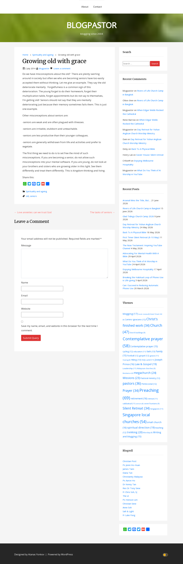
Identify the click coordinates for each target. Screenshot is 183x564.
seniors (33, 196)
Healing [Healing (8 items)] (126, 360)
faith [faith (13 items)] (151, 351)
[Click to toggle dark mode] (166, 554)
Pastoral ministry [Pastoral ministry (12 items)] (150, 378)
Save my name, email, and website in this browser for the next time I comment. (59, 328)
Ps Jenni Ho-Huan (131, 465)
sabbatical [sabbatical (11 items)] (129, 403)
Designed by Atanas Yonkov (29, 554)
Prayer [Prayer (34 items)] (131, 390)
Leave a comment (61, 68)
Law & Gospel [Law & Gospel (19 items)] (146, 364)
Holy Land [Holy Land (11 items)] (148, 360)
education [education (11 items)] (140, 351)
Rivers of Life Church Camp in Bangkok (141, 208)
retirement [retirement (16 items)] (139, 398)
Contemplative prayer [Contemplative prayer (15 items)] (144, 346)
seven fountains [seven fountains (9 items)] (152, 403)
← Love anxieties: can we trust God (32, 212)
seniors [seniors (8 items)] (140, 404)
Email (24, 295)
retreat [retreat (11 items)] (153, 398)
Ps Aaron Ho (129, 480)
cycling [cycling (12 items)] (128, 351)
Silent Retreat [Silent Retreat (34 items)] (136, 408)
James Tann (128, 468)
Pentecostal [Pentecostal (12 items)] (149, 384)
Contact (97, 6)
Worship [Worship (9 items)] (148, 432)
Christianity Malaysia (133, 476)
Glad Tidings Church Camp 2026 (138, 216)
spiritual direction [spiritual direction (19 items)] (141, 427)
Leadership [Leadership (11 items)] (130, 368)
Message (26, 245)
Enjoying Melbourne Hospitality (138, 269)
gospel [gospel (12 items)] (144, 355)
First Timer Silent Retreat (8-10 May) (141, 237)
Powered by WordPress (60, 554)
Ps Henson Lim (130, 499)
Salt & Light (128, 511)
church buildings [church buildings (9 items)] (137, 332)
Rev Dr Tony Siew (131, 488)
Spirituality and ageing (42, 54)
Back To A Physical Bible (143, 148)
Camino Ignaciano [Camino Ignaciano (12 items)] (135, 319)
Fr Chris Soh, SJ (130, 492)
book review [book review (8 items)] (144, 314)
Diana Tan (127, 472)
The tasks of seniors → (102, 212)
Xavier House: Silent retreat (150, 154)
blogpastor (44, 68)
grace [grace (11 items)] (154, 355)
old (27, 196)
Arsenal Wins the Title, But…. (137, 200)
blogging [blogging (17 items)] (130, 313)
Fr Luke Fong (129, 515)
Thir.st (126, 495)
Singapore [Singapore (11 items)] (156, 409)
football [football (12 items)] (133, 355)
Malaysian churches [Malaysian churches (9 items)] (146, 368)
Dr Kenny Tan (129, 484)
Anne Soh (127, 507)
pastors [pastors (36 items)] (132, 383)
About (84, 6)
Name (24, 282)
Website (25, 308)
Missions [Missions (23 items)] (131, 378)
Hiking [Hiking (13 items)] (136, 359)
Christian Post (129, 461)
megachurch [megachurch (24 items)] (145, 373)
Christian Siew (129, 503)
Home (25, 54)
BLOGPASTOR (91, 25)
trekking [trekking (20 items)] (135, 432)
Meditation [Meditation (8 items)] (128, 373)
